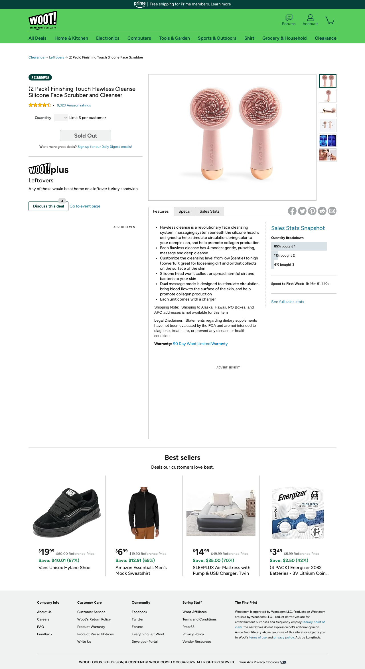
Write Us (84, 642)
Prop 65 (188, 627)
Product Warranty (91, 627)
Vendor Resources (197, 642)
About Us (44, 612)
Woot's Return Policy (94, 619)
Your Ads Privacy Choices (259, 662)
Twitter (137, 619)
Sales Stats (210, 211)
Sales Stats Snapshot (298, 228)
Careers (43, 619)
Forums (289, 20)
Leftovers (56, 57)
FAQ (40, 627)
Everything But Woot (148, 634)
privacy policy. (284, 637)
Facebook (139, 612)
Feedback (44, 634)
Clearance (36, 57)
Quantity (43, 117)
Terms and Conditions (199, 619)
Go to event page (85, 206)
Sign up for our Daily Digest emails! (105, 147)
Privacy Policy (193, 634)
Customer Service (91, 612)
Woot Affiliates (194, 612)
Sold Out (85, 135)
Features (161, 211)
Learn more (221, 4)
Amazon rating (74, 105)
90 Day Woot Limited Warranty (200, 343)
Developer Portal (145, 642)
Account (310, 20)
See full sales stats (287, 301)
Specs (184, 211)
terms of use (258, 637)
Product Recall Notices (95, 634)
